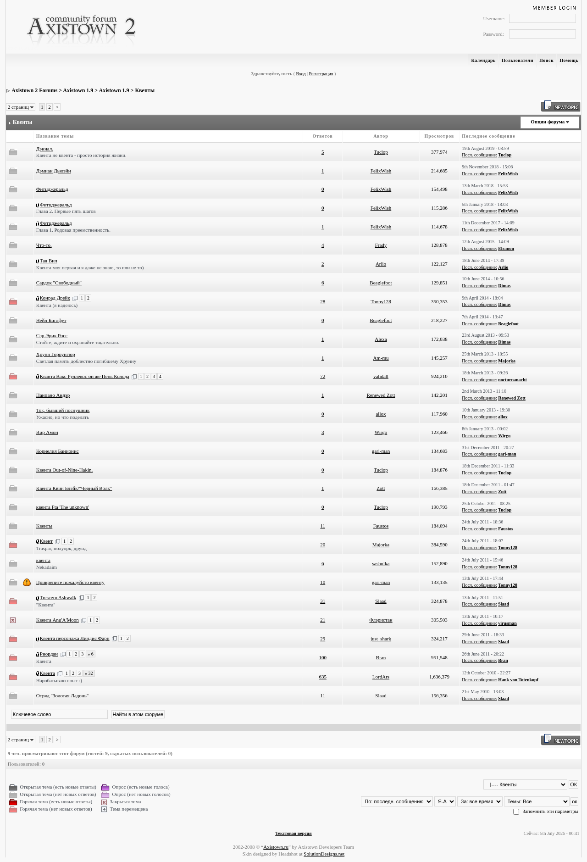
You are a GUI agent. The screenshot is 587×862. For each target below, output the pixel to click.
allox (381, 414)
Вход (301, 73)
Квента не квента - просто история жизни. (81, 155)
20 (322, 544)
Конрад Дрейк (55, 297)
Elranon (506, 248)
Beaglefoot (381, 282)
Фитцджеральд (52, 189)
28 (322, 301)
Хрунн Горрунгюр (55, 354)
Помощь (568, 60)
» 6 (91, 653)
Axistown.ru (275, 847)
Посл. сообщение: (479, 154)
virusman (507, 623)
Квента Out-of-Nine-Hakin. (64, 470)
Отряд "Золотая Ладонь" (62, 695)
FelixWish (381, 170)
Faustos (381, 525)
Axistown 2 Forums (34, 90)
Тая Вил (48, 260)
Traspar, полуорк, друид (61, 548)
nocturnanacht (512, 379)
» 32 (89, 673)
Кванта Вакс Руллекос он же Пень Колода (84, 376)
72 (322, 376)
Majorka (506, 360)
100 (323, 657)
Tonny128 (381, 301)
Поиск (546, 60)
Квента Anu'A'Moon (57, 620)
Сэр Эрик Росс (52, 335)
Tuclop (381, 152)
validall (380, 376)
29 (322, 638)
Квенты (145, 90)
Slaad (380, 601)
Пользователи (517, 60)
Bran (381, 657)
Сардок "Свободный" (59, 282)
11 (322, 525)
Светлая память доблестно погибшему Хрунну (86, 361)
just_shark (381, 638)
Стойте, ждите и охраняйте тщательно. (77, 342)
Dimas (504, 285)
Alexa (381, 339)
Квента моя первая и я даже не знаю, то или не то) (90, 267)
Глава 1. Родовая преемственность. (73, 230)
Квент (46, 541)
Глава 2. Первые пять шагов (66, 211)
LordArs (380, 676)
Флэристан (380, 620)
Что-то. (44, 245)
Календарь (483, 60)
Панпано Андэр (53, 395)
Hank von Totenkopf (518, 679)
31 (322, 601)
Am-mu (380, 358)
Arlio (381, 264)
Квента (43, 661)
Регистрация (321, 73)
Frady (381, 245)
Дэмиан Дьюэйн (53, 170)
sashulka (381, 563)
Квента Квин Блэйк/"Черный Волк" (74, 488)
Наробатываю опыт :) (59, 680)
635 (323, 676)
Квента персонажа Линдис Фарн (75, 638)
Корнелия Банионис (57, 451)
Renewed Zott (380, 395)
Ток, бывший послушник (63, 410)
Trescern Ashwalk (58, 597)
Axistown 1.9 (78, 90)
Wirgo (381, 432)
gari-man (381, 451)
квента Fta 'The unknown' (62, 507)
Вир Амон (47, 432)
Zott (381, 488)
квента (43, 560)
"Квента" (45, 604)
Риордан (49, 653)
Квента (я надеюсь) (57, 305)
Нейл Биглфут (51, 320)
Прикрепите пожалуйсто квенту (70, 582)
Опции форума (548, 121)
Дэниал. (44, 148)
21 (322, 620)
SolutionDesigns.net (324, 853)
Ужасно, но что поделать (62, 417)
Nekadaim (46, 567)
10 (322, 582)
